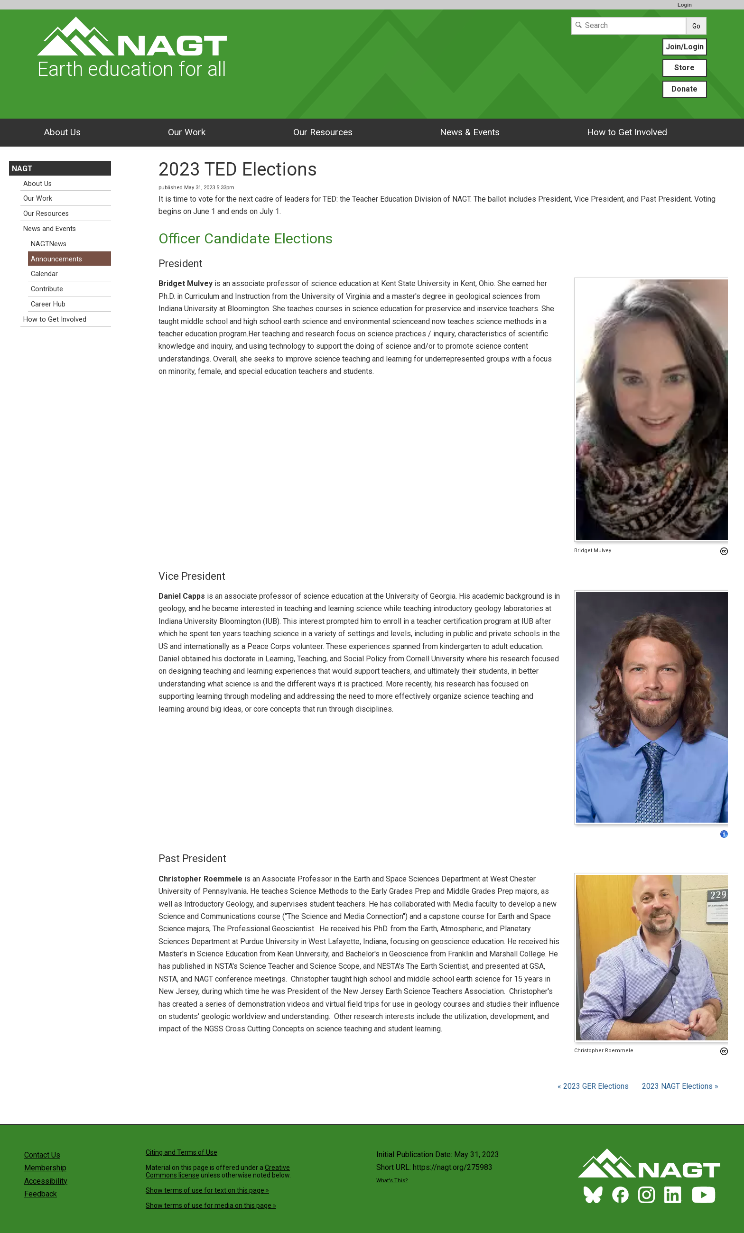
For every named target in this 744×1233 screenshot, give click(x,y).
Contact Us (42, 1154)
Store (684, 67)
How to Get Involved (627, 132)
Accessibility (45, 1181)
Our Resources (323, 132)
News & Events (470, 132)
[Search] (628, 26)
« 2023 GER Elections (594, 1086)
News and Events (49, 229)
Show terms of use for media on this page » (211, 1205)
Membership (45, 1167)
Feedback (40, 1193)
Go (696, 26)
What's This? (392, 1180)
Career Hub (48, 304)
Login (685, 5)
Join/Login (685, 46)
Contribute (47, 289)
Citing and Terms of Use (181, 1152)
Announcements (56, 259)
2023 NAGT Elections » (680, 1086)
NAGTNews (48, 244)
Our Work (186, 132)
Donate (684, 88)
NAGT (22, 168)
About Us (62, 132)
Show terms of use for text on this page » (207, 1190)
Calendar (44, 274)
